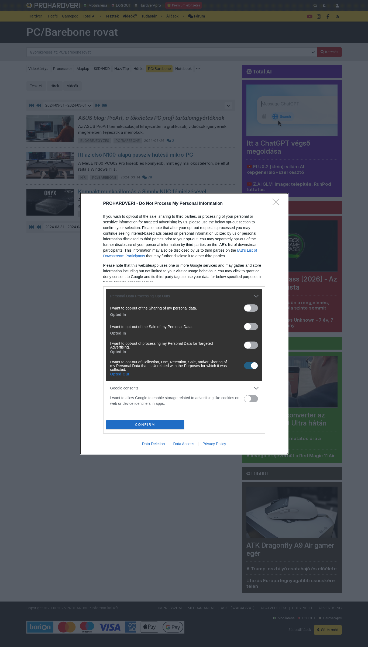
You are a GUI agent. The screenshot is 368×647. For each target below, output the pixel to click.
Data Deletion (153, 444)
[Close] (277, 204)
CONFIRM (145, 425)
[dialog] (184, 323)
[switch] (251, 308)
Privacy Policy (214, 444)
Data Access (183, 444)
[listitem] (184, 296)
